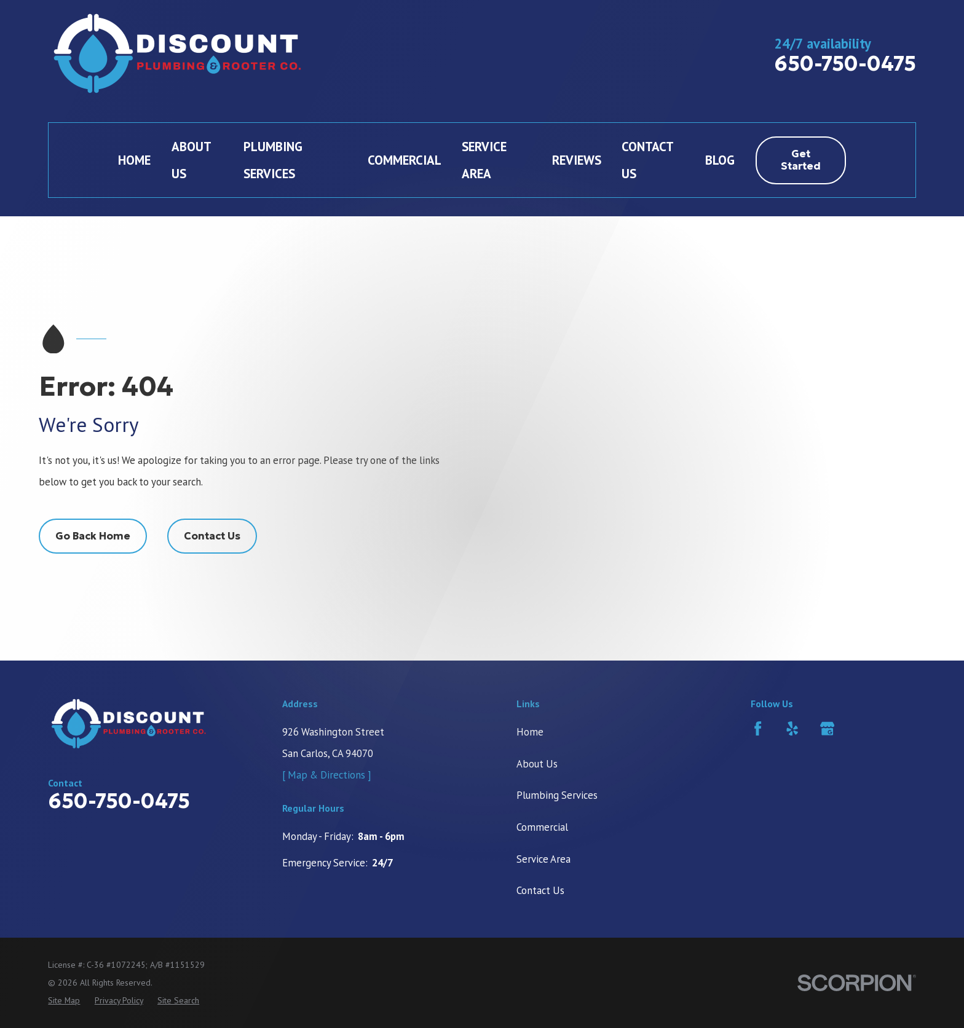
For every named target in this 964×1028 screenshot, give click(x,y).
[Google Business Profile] (827, 728)
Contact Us (212, 536)
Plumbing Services (557, 795)
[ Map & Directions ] (326, 775)
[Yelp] (792, 728)
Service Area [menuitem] (484, 160)
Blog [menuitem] (720, 160)
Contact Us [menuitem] (647, 160)
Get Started (801, 160)
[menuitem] (64, 1001)
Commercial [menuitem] (404, 160)
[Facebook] (758, 728)
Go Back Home (92, 536)
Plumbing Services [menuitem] (272, 160)
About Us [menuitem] (191, 160)
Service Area (543, 859)
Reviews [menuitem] (576, 160)
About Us (537, 764)
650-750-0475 (845, 63)
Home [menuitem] (134, 160)
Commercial (542, 827)
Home (529, 732)
